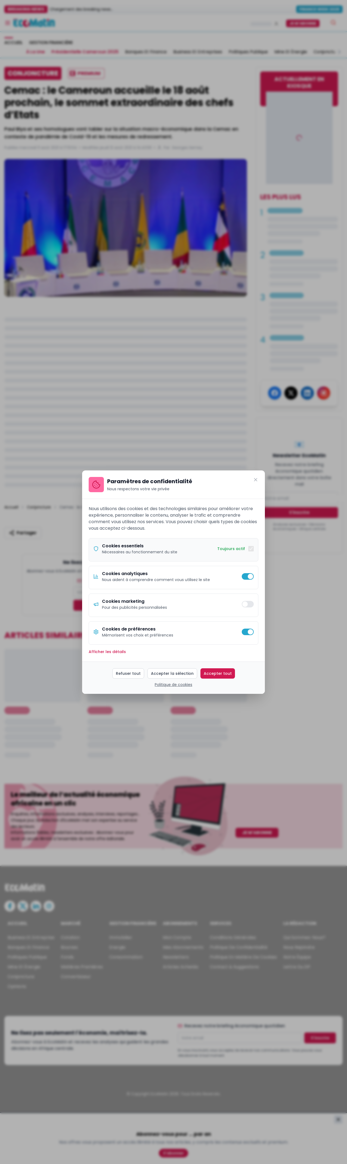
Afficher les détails (107, 651)
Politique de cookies (173, 684)
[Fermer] (256, 480)
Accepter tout (218, 673)
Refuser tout (128, 673)
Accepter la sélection (172, 673)
